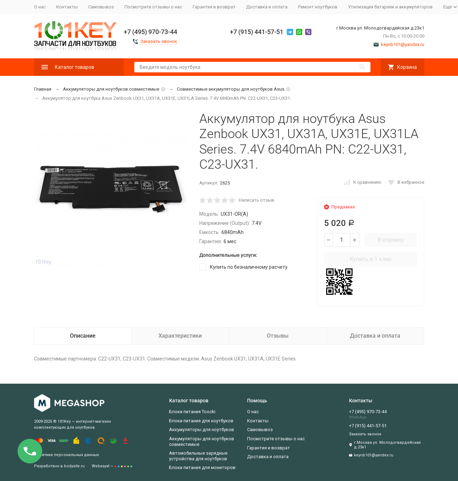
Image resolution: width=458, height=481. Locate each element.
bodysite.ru (74, 466)
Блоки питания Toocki (192, 411)
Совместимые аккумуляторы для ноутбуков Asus (230, 89)
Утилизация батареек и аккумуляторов (390, 6)
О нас (40, 6)
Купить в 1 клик (371, 259)
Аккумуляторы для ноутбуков (201, 429)
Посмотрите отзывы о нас (153, 6)
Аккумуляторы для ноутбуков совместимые (111, 89)
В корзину (391, 239)
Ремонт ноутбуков (317, 6)
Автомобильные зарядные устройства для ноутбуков (198, 455)
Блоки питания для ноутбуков (201, 420)
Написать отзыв (256, 200)
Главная (42, 89)
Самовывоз (101, 6)
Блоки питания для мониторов (202, 467)
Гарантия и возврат (214, 6)
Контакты (67, 6)
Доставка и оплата (267, 6)
